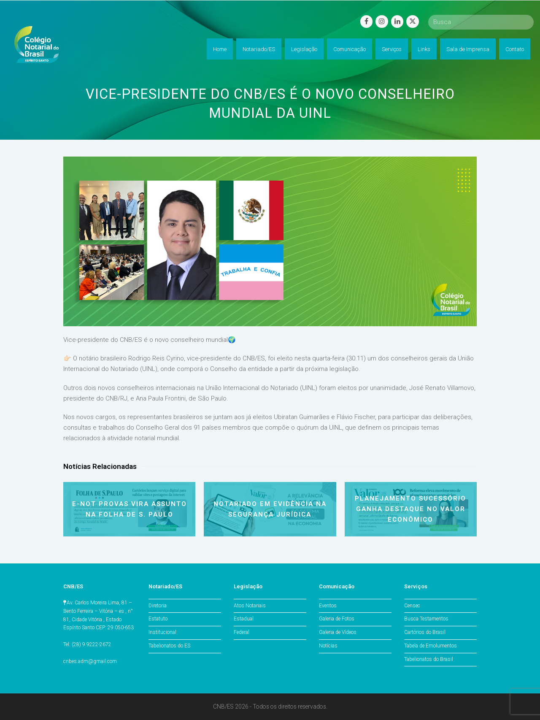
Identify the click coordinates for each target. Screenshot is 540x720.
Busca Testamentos (426, 619)
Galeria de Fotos (336, 619)
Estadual (244, 619)
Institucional (162, 632)
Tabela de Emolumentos (430, 646)
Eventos (328, 606)
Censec (412, 606)
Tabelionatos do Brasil (428, 659)
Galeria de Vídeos (337, 632)
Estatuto (157, 619)
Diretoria (157, 606)
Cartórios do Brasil (425, 632)
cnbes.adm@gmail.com (90, 661)
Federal (241, 632)
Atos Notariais (250, 606)
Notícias (328, 646)
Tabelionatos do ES (169, 646)
